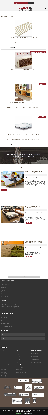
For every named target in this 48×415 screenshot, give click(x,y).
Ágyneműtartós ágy (20, 357)
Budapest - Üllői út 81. (20, 367)
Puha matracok (34, 361)
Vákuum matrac (4, 354)
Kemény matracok (34, 356)
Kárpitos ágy (18, 360)
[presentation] (10, 343)
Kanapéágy (18, 354)
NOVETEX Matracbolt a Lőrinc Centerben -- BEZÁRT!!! (33, 207)
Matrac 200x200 (4, 367)
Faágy (17, 362)
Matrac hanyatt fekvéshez (36, 362)
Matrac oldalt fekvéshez (35, 355)
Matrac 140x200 (4, 376)
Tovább (28, 222)
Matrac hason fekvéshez (35, 358)
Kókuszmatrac (3, 353)
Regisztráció (24, 3)
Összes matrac (3, 360)
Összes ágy (18, 356)
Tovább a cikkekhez (24, 276)
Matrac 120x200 (4, 375)
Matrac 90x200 (4, 373)
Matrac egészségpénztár (10, 380)
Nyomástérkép (4, 317)
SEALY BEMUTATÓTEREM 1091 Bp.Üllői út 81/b (9, 307)
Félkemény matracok (35, 359)
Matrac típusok (4, 359)
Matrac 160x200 (4, 369)
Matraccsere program (5, 323)
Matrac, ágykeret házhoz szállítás (7, 318)
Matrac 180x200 (4, 372)
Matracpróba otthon (5, 321)
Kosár (31, 3)
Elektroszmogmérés (5, 315)
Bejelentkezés (18, 3)
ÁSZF (28, 408)
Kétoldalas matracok (35, 353)
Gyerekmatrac (3, 357)
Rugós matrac (3, 362)
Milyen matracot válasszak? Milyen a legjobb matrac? (35, 172)
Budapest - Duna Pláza (20, 370)
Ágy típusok (18, 353)
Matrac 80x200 (4, 370)
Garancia (2, 320)
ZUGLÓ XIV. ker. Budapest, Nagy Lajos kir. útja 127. (10, 306)
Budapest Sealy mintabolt (21, 372)
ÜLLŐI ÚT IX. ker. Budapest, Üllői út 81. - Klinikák (9, 304)
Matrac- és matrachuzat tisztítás (7, 324)
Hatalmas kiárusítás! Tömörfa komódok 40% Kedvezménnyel (34, 242)
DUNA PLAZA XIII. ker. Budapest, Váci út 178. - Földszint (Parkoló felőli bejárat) (15, 303)
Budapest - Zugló (19, 369)
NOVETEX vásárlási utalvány (6, 326)
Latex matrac (3, 356)
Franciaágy (18, 359)
